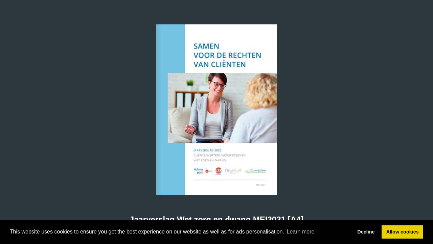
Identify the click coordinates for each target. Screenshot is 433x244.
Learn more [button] (301, 232)
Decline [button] (365, 232)
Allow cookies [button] (402, 232)
